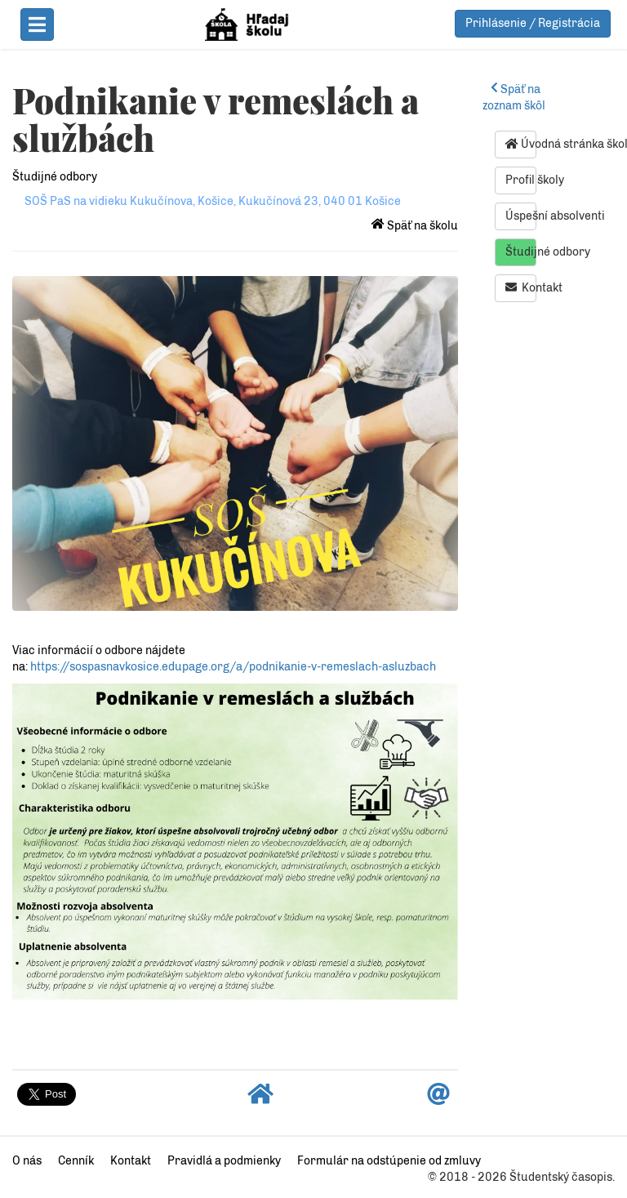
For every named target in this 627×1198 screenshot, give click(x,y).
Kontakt (520, 287)
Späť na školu (414, 226)
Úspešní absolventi (520, 216)
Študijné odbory (54, 177)
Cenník (76, 1161)
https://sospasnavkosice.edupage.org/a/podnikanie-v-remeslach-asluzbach (233, 667)
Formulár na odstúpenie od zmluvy (389, 1161)
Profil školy (520, 180)
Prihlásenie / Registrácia (532, 23)
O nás (27, 1161)
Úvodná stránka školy (520, 143)
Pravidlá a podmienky (224, 1161)
